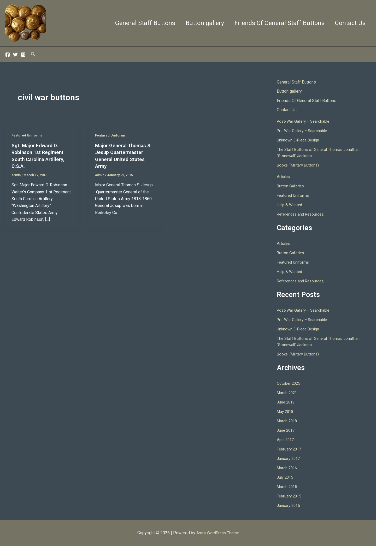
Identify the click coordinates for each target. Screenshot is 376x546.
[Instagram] (23, 54)
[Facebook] (7, 54)
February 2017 (290, 449)
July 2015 (286, 477)
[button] (33, 54)
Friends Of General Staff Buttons (277, 23)
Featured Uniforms (27, 135)
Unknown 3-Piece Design (300, 140)
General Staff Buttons (140, 23)
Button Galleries (291, 186)
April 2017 (286, 440)
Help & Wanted (290, 205)
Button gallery (201, 23)
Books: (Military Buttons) (299, 165)
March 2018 (287, 421)
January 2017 (289, 458)
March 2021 (287, 393)
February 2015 (290, 496)
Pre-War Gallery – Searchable (304, 131)
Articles (284, 177)
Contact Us (349, 23)
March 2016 (287, 468)
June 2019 (286, 402)
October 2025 (289, 383)
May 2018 (286, 412)
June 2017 (286, 430)
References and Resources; (302, 214)
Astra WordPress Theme (217, 532)
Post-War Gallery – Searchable (305, 121)
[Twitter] (15, 54)
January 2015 (289, 505)
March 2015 (287, 487)
